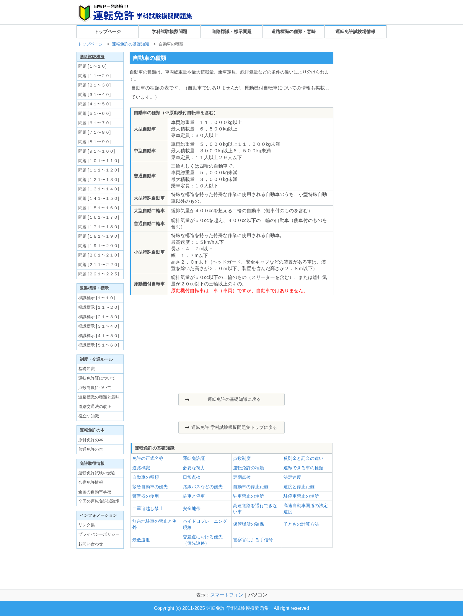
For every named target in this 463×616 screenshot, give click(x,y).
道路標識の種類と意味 (99, 397)
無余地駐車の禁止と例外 (154, 524)
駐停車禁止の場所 (301, 496)
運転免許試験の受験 (96, 472)
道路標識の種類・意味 (293, 31)
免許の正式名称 (147, 458)
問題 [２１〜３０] (94, 85)
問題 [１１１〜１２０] (98, 170)
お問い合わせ (90, 543)
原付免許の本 (90, 439)
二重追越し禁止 (147, 508)
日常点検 (191, 477)
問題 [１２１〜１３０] (98, 179)
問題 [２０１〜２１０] (98, 255)
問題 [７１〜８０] (94, 132)
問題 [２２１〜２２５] (98, 274)
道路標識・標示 (94, 288)
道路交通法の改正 (94, 406)
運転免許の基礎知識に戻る (234, 399)
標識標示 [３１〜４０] (98, 326)
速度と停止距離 (298, 486)
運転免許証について (96, 378)
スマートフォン (226, 594)
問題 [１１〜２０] (94, 75)
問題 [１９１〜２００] (98, 245)
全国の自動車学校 (94, 491)
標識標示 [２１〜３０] (98, 316)
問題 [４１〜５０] (94, 104)
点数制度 (242, 458)
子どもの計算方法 (301, 524)
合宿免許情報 (90, 482)
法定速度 (292, 477)
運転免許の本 (92, 430)
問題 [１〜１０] (92, 66)
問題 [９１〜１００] (96, 151)
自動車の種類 (145, 477)
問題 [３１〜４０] (94, 94)
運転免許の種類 (248, 467)
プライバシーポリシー (99, 534)
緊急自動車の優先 (150, 486)
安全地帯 (191, 508)
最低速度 (141, 539)
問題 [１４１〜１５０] (98, 198)
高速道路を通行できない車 (255, 508)
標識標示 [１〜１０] (96, 297)
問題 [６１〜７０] (94, 122)
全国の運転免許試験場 (99, 501)
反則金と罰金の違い (303, 458)
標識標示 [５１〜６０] (98, 345)
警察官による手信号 (253, 539)
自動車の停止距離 (250, 486)
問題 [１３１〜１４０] (98, 189)
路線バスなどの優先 (203, 486)
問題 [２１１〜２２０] (98, 264)
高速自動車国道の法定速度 (305, 508)
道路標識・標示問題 (232, 31)
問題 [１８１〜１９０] (98, 236)
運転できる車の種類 (303, 467)
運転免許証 (194, 458)
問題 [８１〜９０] (94, 141)
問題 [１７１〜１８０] (98, 226)
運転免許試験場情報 (355, 31)
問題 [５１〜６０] (94, 113)
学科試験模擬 (92, 56)
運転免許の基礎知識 (130, 44)
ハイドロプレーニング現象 (205, 524)
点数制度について (94, 387)
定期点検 (242, 477)
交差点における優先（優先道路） (203, 539)
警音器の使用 (145, 496)
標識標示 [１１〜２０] (98, 307)
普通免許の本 (90, 449)
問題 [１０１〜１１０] (98, 160)
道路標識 (141, 467)
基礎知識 (86, 368)
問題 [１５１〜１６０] (98, 207)
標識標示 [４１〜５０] (98, 335)
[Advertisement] (187, 342)
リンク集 (86, 524)
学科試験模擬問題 (169, 31)
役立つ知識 (88, 416)
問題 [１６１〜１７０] (98, 217)
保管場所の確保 (248, 524)
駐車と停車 (194, 496)
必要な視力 (194, 467)
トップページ (107, 31)
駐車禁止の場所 (248, 496)
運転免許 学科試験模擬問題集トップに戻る (234, 427)
